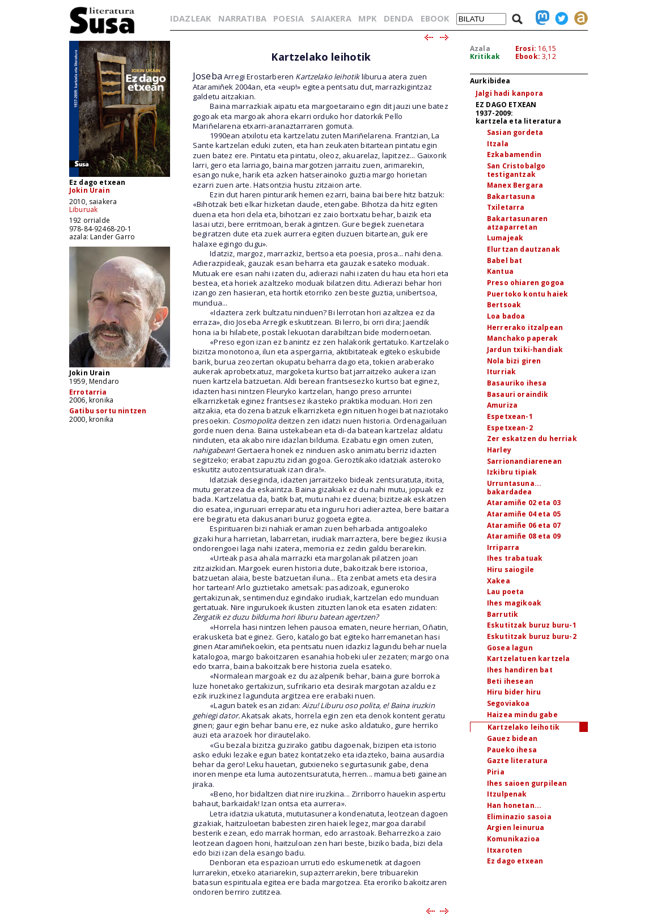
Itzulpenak (507, 794)
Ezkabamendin (514, 154)
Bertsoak (504, 305)
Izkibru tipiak (512, 472)
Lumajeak (505, 238)
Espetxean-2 (510, 428)
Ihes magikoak (514, 603)
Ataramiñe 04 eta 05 (524, 514)
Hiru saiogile (510, 569)
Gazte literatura (517, 760)
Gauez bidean (512, 738)
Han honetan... (514, 805)
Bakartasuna (511, 196)
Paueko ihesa (512, 750)
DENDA (399, 18)
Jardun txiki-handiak (525, 349)
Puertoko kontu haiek (527, 294)
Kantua (500, 271)
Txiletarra (506, 207)
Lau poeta (505, 591)
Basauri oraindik (518, 394)
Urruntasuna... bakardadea (514, 488)
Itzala (497, 144)
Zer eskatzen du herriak (532, 438)
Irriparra (503, 547)
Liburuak (83, 209)
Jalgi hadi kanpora (509, 93)
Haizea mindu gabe (522, 714)
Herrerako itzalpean (525, 327)
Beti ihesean (510, 681)
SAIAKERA (331, 18)
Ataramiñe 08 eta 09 (524, 536)
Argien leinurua (515, 827)
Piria (496, 772)
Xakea (498, 581)
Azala (480, 48)
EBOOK (435, 18)
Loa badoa (506, 316)
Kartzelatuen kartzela (528, 658)
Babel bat (504, 260)
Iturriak (501, 371)
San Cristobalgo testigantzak (516, 170)
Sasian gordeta (515, 132)
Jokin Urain (89, 190)
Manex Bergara (515, 185)
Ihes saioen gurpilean (527, 783)
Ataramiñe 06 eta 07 (524, 525)
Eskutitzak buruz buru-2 (532, 636)
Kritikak (485, 56)
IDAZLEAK (190, 18)
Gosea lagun (510, 648)
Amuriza (502, 405)
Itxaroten (504, 850)
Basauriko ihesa (516, 383)
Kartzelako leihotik (523, 727)
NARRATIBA (242, 18)
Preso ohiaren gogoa (525, 282)
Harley (499, 450)
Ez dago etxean (515, 861)
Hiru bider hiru (514, 692)
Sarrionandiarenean (524, 461)
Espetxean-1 (510, 416)
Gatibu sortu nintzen (107, 411)
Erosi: (525, 48)
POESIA (288, 18)
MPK (367, 18)
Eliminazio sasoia (519, 817)
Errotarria (88, 392)
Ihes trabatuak (514, 558)
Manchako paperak (522, 338)
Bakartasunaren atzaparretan (517, 223)
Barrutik (502, 614)
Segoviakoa (508, 703)
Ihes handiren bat (520, 670)
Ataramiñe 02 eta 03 (524, 502)
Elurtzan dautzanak (523, 249)
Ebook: (527, 56)
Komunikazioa (513, 839)
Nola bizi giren (514, 361)
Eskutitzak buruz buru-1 (532, 625)
